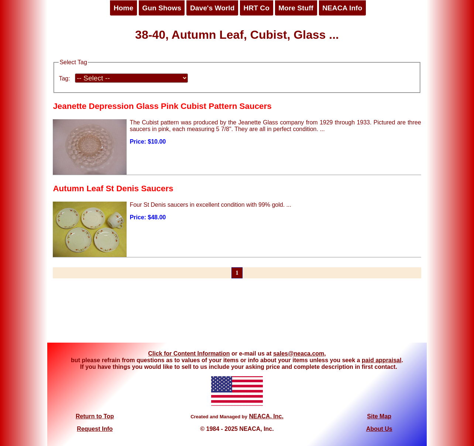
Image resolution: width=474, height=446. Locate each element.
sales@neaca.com (298, 353)
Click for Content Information (189, 353)
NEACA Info (342, 8)
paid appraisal (382, 360)
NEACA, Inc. (266, 416)
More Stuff (295, 8)
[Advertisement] (237, 315)
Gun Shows (161, 8)
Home (123, 8)
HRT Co (256, 8)
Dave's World (212, 8)
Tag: (64, 78)
